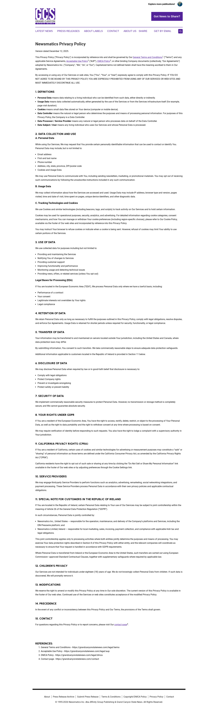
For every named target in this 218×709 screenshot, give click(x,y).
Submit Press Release (87, 696)
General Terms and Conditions (147, 57)
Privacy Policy (156, 696)
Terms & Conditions (111, 696)
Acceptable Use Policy (77, 61)
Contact (113, 31)
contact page (120, 624)
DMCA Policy (103, 61)
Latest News (44, 31)
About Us (130, 31)
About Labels (93, 31)
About (47, 696)
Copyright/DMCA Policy (135, 696)
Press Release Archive (63, 696)
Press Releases (68, 31)
